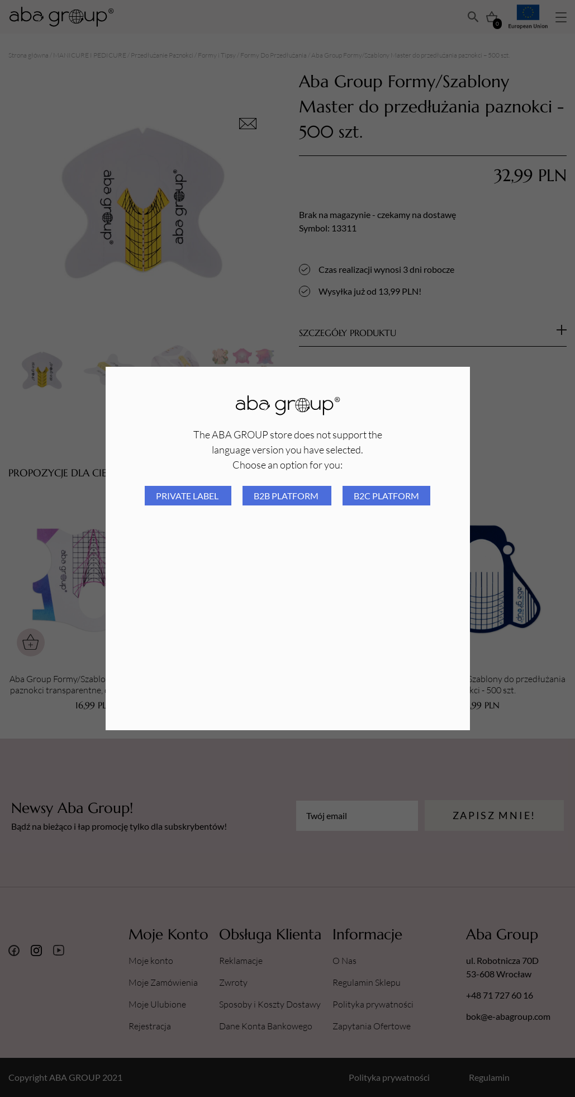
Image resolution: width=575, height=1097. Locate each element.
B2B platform (287, 495)
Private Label (188, 495)
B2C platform (386, 495)
